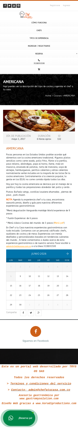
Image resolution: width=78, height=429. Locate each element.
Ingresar (66, 5)
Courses (58, 95)
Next (73, 341)
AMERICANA (14, 148)
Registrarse (55, 5)
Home (48, 95)
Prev (5, 341)
